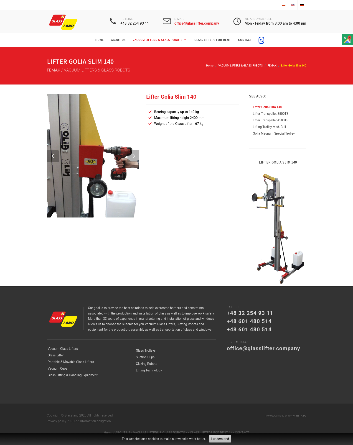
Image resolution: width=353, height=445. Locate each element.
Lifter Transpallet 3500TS (270, 113)
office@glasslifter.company (196, 23)
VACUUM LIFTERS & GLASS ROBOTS (240, 65)
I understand (220, 439)
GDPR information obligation (91, 421)
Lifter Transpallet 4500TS (270, 120)
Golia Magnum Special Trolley (274, 133)
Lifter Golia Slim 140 (267, 107)
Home (209, 65)
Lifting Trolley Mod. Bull (269, 127)
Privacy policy (56, 421)
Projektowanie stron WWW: (280, 415)
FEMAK (271, 65)
